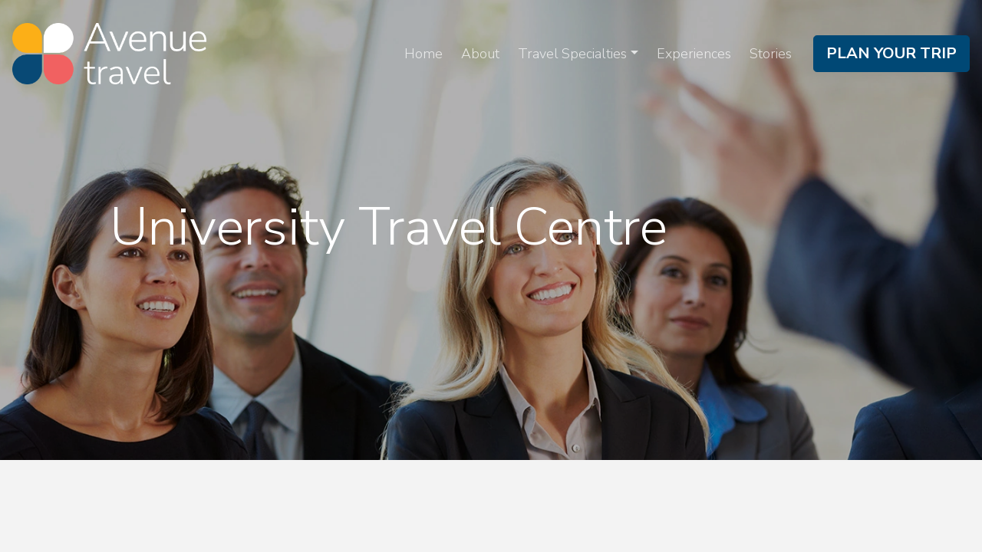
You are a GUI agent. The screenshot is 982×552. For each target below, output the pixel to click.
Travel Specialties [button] (572, 53)
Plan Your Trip (891, 53)
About (480, 53)
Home (423, 53)
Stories (771, 53)
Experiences (694, 53)
